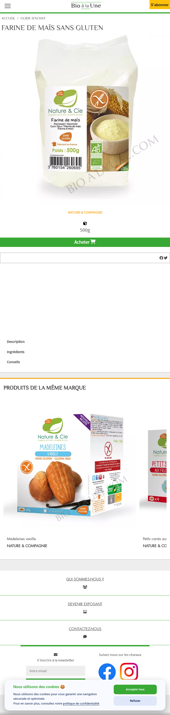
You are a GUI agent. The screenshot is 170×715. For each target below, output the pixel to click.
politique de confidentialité (81, 703)
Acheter (84, 242)
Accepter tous (135, 689)
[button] (6, 5)
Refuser (135, 700)
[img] (161, 258)
